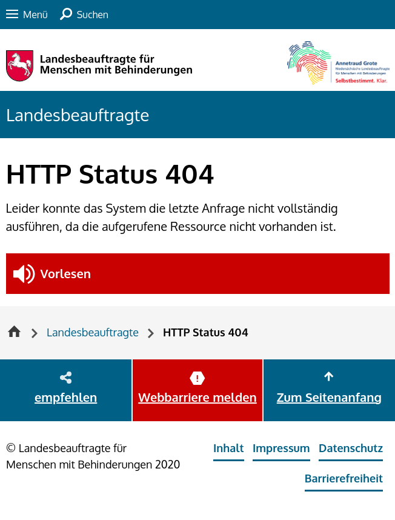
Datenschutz (351, 448)
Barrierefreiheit (344, 478)
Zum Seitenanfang (329, 397)
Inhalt (228, 448)
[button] (198, 273)
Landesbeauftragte (77, 114)
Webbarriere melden (197, 397)
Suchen (92, 14)
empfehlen (66, 397)
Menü (35, 14)
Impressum (281, 448)
